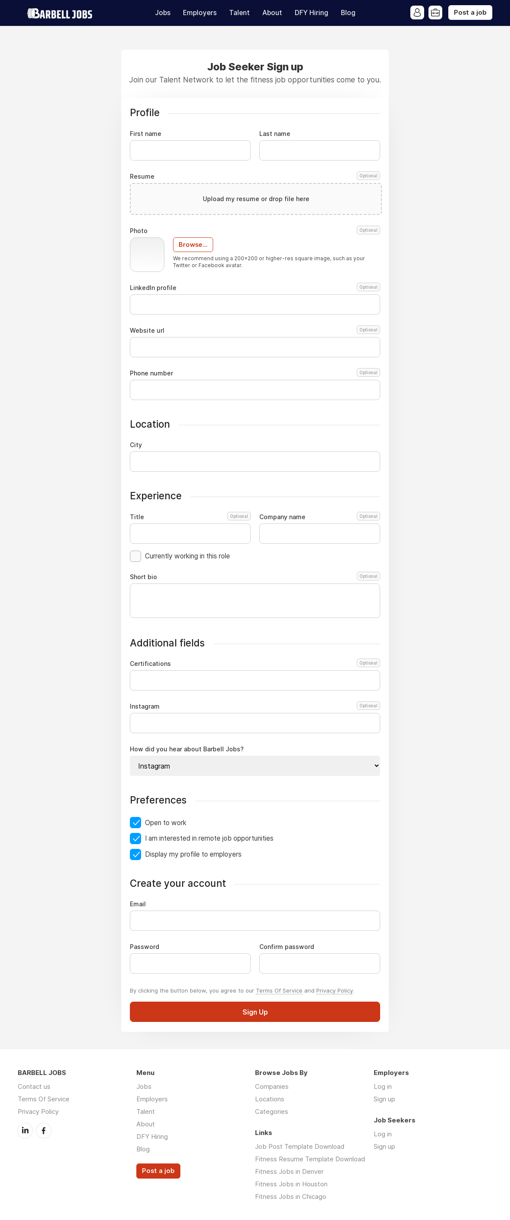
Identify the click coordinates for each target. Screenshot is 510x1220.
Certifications (254, 664)
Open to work (165, 823)
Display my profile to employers (193, 854)
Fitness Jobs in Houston (291, 1184)
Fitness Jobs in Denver (289, 1171)
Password (144, 947)
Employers (200, 13)
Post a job (470, 12)
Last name (274, 134)
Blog (348, 13)
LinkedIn (25, 1130)
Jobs (162, 13)
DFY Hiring (311, 13)
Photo (255, 231)
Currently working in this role (187, 556)
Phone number (255, 373)
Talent (239, 13)
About (272, 13)
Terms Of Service (279, 990)
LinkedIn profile (255, 288)
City (136, 445)
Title (190, 517)
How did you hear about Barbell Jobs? (187, 749)
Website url (255, 331)
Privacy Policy (334, 990)
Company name (319, 517)
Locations (269, 1099)
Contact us (34, 1086)
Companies (272, 1086)
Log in (383, 1086)
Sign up (384, 1099)
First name (145, 134)
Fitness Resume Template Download (310, 1159)
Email (138, 904)
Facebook (43, 1130)
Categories (271, 1111)
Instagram (254, 706)
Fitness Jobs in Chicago (290, 1196)
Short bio (255, 577)
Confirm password (286, 947)
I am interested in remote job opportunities (209, 838)
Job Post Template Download (299, 1146)
